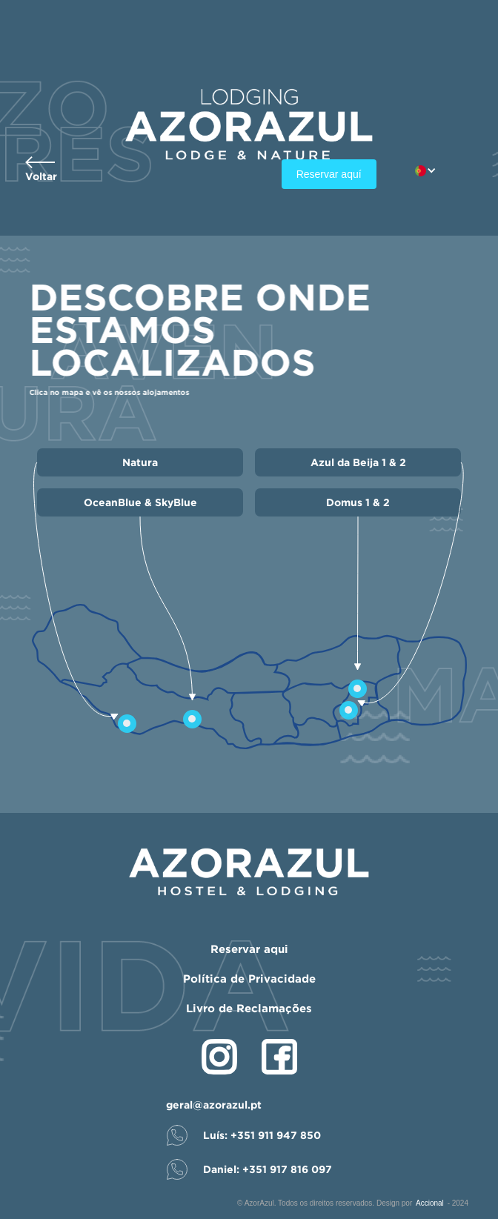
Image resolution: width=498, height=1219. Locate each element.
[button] (433, 170)
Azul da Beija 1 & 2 (358, 462)
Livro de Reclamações (249, 1008)
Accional (430, 1203)
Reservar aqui (249, 949)
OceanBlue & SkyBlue (140, 502)
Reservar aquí (329, 174)
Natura (140, 462)
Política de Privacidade (249, 978)
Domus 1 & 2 (358, 502)
